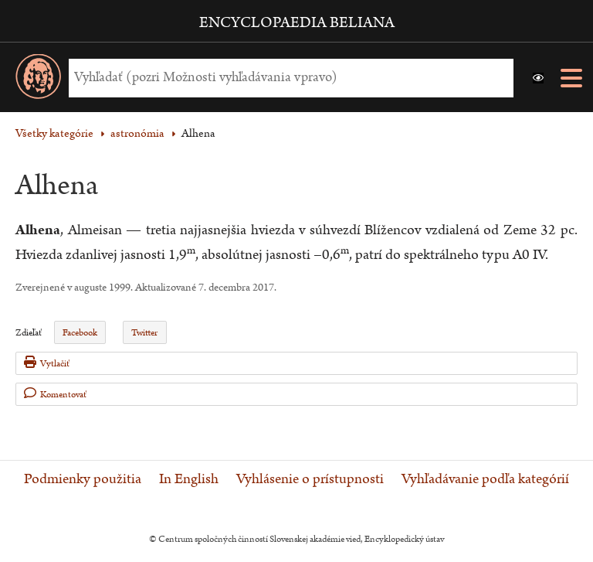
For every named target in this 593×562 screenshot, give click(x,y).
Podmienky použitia (82, 479)
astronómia (137, 133)
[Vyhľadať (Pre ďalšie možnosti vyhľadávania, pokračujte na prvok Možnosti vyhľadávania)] (287, 77)
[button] (538, 78)
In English (189, 479)
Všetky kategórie (54, 133)
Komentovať (55, 394)
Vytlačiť (46, 363)
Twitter (144, 332)
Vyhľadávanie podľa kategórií (485, 479)
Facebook (80, 332)
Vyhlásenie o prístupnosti (310, 479)
